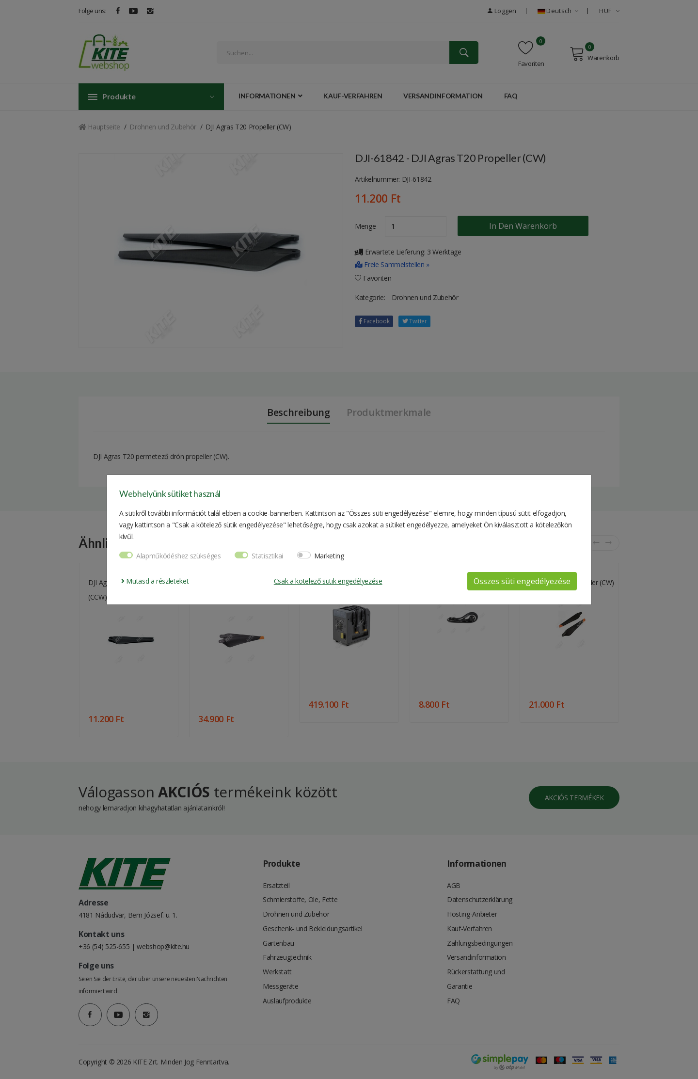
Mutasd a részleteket (155, 581)
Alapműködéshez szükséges (178, 555)
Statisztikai (267, 555)
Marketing (329, 555)
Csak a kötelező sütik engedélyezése (328, 581)
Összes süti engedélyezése (522, 581)
